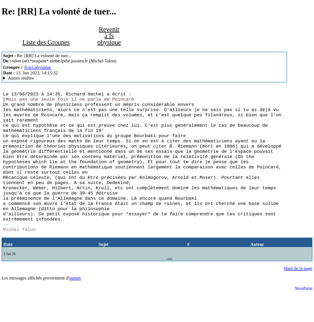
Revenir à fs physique (109, 36)
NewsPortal (303, 316)
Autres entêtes (21, 78)
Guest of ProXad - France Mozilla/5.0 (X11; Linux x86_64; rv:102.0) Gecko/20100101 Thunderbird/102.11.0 (144, 78)
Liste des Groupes (46, 42)
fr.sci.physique (37, 67)
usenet (75, 306)
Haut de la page (298, 296)
